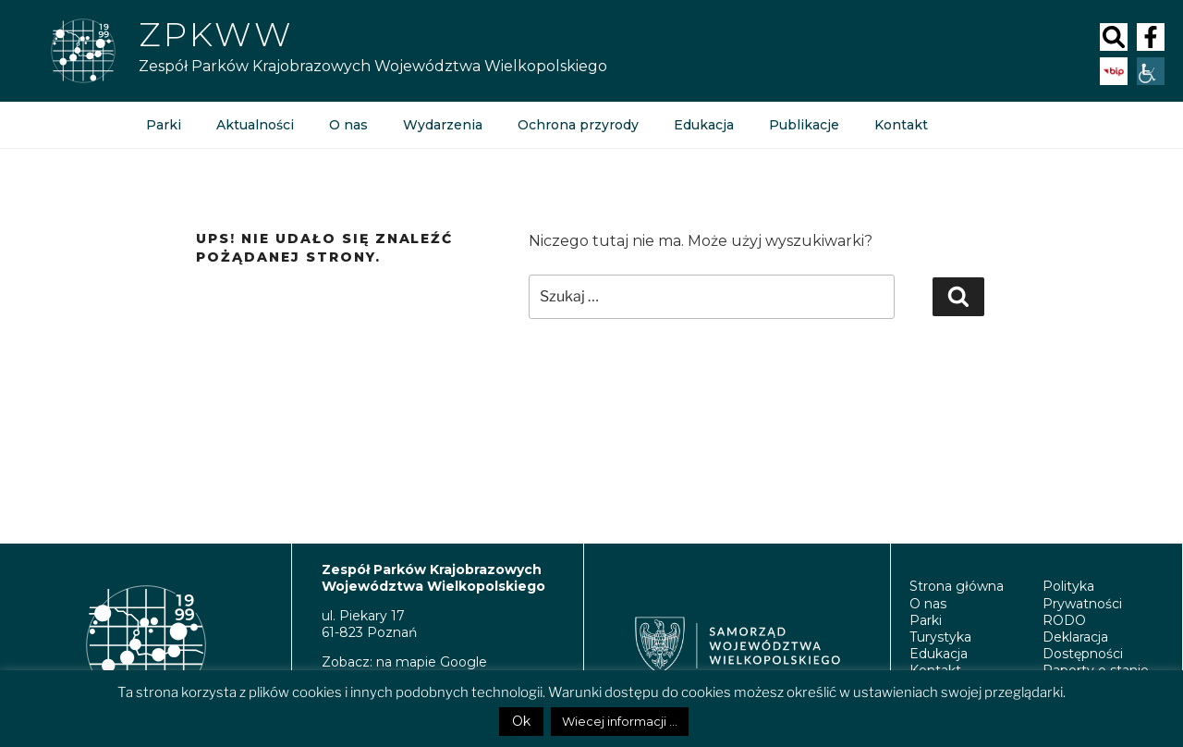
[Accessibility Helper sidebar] (1151, 71)
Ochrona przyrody (578, 124)
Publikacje (804, 124)
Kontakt (901, 124)
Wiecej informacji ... (619, 721)
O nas (348, 124)
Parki (163, 124)
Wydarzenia (442, 124)
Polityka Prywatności (1082, 594)
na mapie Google (431, 662)
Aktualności (255, 124)
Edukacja (704, 124)
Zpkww (216, 34)
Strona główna (956, 586)
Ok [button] (521, 721)
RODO (1064, 620)
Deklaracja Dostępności (1083, 645)
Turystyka (940, 637)
